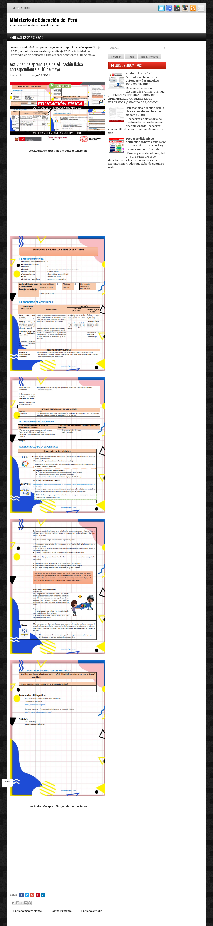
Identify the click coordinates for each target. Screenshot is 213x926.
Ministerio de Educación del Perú (43, 19)
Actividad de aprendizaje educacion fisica (58, 150)
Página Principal (61, 910)
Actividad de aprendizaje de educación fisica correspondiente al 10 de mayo (46, 67)
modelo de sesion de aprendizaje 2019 (45, 51)
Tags (131, 56)
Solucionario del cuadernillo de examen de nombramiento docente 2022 (145, 111)
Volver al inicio (21, 8)
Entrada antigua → (93, 910)
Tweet (7, 781)
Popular (116, 56)
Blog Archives (149, 56)
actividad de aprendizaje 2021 (42, 47)
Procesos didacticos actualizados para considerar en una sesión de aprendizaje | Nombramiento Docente (146, 144)
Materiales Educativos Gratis (27, 37)
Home (15, 47)
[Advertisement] (57, 194)
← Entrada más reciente (26, 910)
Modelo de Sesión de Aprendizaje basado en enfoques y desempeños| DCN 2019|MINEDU (142, 79)
